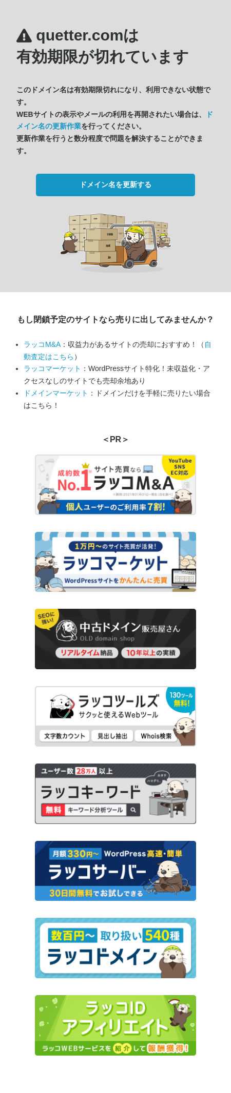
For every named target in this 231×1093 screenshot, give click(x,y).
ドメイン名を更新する (115, 184)
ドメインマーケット (56, 393)
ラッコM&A (42, 344)
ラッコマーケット (52, 368)
